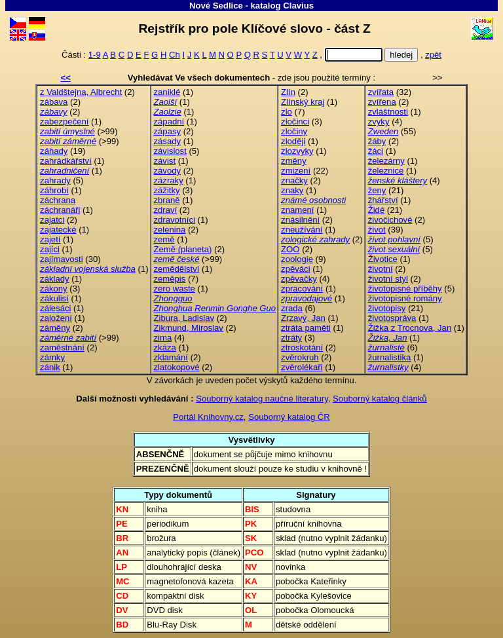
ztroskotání (302, 347)
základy (54, 279)
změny (294, 161)
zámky (52, 357)
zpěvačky (299, 279)
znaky (292, 190)
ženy (377, 190)
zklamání (171, 357)
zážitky (167, 190)
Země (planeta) (183, 249)
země (164, 239)
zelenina (170, 230)
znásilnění (300, 220)
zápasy (167, 131)
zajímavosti (61, 259)
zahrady (55, 180)
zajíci (50, 249)
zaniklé (167, 92)
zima (163, 338)
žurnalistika (389, 357)
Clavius (298, 5)
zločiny (294, 131)
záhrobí (54, 190)
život (377, 230)
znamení (297, 210)
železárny (386, 161)
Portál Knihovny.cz (208, 417)
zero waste (174, 288)
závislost (170, 151)
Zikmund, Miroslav (188, 328)
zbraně (167, 200)
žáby (377, 141)
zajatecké (58, 230)
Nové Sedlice (216, 5)
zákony (53, 288)
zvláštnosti (388, 112)
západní (169, 121)
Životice (383, 259)
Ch (174, 55)
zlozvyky (297, 151)
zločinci (295, 121)
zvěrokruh (300, 357)
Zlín (288, 92)
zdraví (165, 210)
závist (165, 161)
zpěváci (295, 269)
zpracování (302, 288)
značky (294, 180)
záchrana (57, 200)
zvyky (379, 121)
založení (56, 318)
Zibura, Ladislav (184, 318)
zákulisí (54, 298)
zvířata (381, 92)
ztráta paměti (306, 328)
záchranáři (60, 210)
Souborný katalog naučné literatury (262, 398)
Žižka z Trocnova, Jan (410, 328)
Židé (376, 210)
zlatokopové (177, 367)
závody (167, 171)
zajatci (52, 220)
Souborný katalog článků (380, 398)
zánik (50, 367)
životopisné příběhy (405, 288)
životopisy (387, 308)
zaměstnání (62, 347)
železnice (386, 171)
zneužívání (301, 230)
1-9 (94, 55)
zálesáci (55, 308)
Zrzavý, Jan (303, 318)
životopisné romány (405, 298)
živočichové (390, 220)
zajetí (50, 239)
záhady (53, 151)
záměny (55, 328)
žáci (375, 151)
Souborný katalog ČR (289, 417)
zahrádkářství (66, 161)
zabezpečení (64, 121)
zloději (293, 141)
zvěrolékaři (301, 367)
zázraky (168, 180)
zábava (53, 102)
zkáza (165, 347)
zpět (433, 55)
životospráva (392, 318)
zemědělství (177, 269)
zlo (286, 112)
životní (380, 269)
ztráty (291, 338)
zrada (292, 308)
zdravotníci (174, 220)
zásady (167, 141)
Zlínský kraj (302, 102)
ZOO (290, 249)
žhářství (383, 200)
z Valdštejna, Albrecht (81, 92)
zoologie (297, 259)
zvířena (382, 102)
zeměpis (170, 279)
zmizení (295, 171)
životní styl (388, 279)
